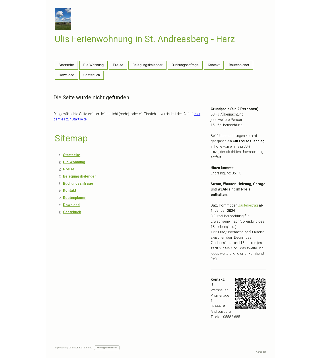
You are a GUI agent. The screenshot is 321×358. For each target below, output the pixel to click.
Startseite (66, 65)
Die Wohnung (93, 65)
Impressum (61, 347)
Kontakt (214, 65)
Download (66, 75)
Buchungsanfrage (185, 65)
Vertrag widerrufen (107, 347)
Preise (118, 65)
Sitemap (88, 347)
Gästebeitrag (248, 205)
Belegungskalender (147, 65)
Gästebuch (91, 75)
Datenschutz (75, 347)
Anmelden (261, 351)
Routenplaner (239, 65)
